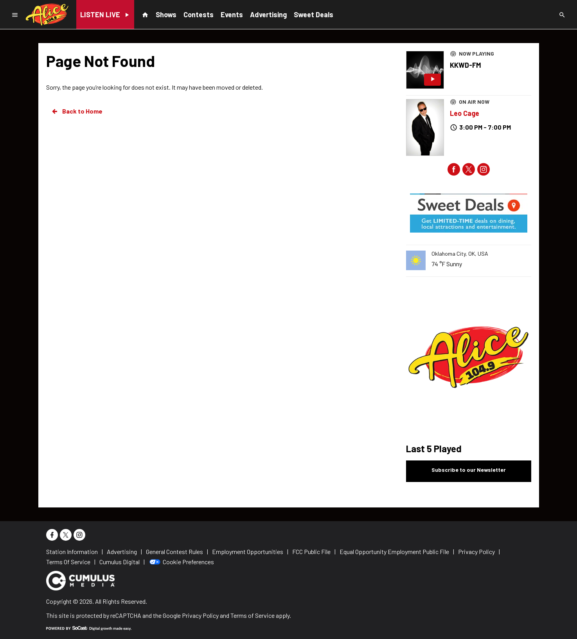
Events (232, 14)
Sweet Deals (313, 14)
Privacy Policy (200, 615)
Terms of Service (252, 615)
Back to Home (76, 111)
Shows (166, 14)
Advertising (268, 14)
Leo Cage (464, 113)
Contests (198, 14)
